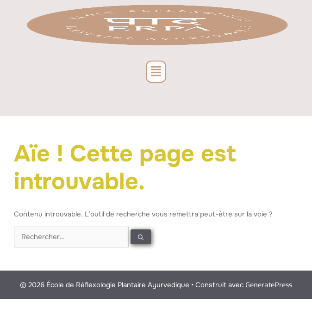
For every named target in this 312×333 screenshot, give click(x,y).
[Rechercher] (141, 236)
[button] (156, 72)
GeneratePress (268, 284)
